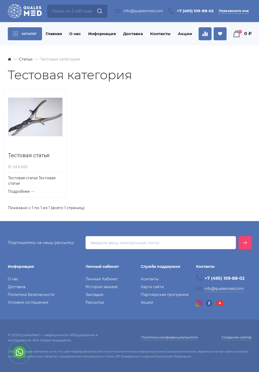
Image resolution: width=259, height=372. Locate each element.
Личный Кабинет (102, 279)
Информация (102, 33)
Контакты (160, 33)
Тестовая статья (29, 155)
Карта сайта (152, 286)
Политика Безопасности (31, 294)
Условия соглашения (28, 302)
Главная (54, 33)
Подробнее (21, 191)
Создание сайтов (236, 337)
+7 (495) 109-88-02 (195, 10)
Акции (185, 33)
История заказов (102, 286)
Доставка (133, 33)
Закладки (94, 294)
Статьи (25, 59)
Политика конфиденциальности (169, 337)
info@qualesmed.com (143, 11)
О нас (75, 33)
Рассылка (95, 302)
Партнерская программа (164, 294)
